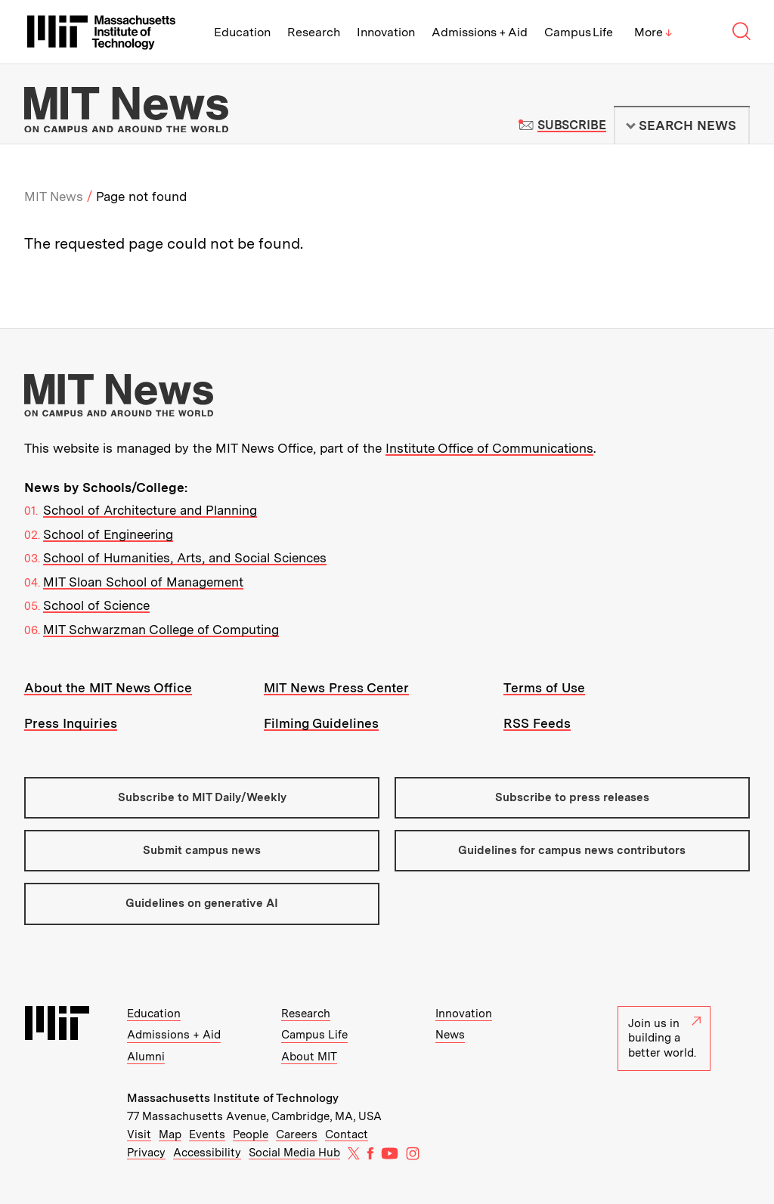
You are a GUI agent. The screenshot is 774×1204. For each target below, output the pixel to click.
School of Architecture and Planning (150, 510)
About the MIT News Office (108, 687)
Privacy (146, 1152)
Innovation (386, 32)
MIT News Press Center (336, 687)
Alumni (146, 1056)
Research (313, 32)
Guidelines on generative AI (201, 903)
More (653, 32)
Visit (139, 1134)
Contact (346, 1134)
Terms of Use (544, 687)
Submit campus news (202, 850)
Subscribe (571, 125)
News (450, 1035)
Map (170, 1134)
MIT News (53, 196)
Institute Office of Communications (489, 448)
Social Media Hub (294, 1152)
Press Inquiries (70, 723)
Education (242, 32)
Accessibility (207, 1152)
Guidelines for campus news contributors (572, 850)
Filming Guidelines (321, 723)
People (250, 1134)
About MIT (309, 1056)
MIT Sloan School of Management (143, 582)
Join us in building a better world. (664, 1038)
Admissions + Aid (480, 32)
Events (207, 1134)
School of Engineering (108, 534)
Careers (296, 1134)
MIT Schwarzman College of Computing (161, 629)
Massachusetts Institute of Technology (233, 1098)
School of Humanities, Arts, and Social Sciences (185, 557)
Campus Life (578, 32)
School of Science (96, 605)
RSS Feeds (537, 723)
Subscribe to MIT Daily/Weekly (202, 797)
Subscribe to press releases (572, 797)
